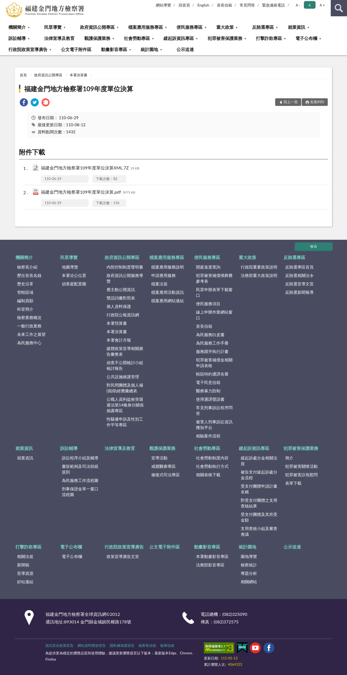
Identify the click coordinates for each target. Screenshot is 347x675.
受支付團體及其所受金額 (259, 517)
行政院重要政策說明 (259, 266)
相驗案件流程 (208, 435)
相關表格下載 (208, 474)
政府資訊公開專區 (97, 27)
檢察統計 (249, 564)
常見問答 (247, 5)
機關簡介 (17, 27)
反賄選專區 (263, 27)
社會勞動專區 (137, 38)
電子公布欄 (306, 38)
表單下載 (293, 483)
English (203, 5)
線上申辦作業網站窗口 (214, 315)
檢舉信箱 (167, 645)
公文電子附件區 (76, 49)
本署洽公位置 (74, 275)
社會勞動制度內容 (212, 457)
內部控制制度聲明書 (125, 266)
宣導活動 (159, 457)
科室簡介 (25, 309)
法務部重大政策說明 (259, 275)
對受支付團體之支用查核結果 (259, 503)
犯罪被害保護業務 (225, 38)
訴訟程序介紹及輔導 (80, 457)
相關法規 (25, 556)
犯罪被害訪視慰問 (301, 474)
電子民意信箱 (208, 382)
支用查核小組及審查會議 (259, 531)
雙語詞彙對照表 (121, 297)
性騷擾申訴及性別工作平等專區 (125, 422)
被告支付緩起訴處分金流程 (259, 474)
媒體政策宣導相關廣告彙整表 (125, 351)
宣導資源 (25, 573)
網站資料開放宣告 (92, 645)
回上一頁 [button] (291, 102)
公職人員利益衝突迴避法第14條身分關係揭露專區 (125, 405)
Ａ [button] (309, 5)
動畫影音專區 (114, 49)
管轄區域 (25, 292)
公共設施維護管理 (123, 376)
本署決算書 (78, 75)
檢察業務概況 (29, 317)
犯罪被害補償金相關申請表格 (214, 362)
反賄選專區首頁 (299, 266)
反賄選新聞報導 (299, 292)
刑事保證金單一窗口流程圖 (80, 491)
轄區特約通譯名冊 (212, 373)
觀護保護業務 (97, 38)
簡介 (289, 457)
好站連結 (25, 581)
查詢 (339, 8)
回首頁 (184, 5)
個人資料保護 (119, 306)
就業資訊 (296, 27)
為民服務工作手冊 (212, 342)
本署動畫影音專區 (212, 556)
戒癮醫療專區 (163, 466)
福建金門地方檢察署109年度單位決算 (78, 89)
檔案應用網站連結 (167, 300)
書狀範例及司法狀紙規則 (80, 469)
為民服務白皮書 (210, 334)
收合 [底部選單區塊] (313, 246)
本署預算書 (117, 323)
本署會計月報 (119, 340)
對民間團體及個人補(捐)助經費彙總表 (125, 388)
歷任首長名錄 (29, 275)
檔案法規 (159, 283)
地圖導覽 (70, 266)
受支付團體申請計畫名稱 (259, 489)
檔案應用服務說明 (167, 266)
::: (4, 4)
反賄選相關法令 (299, 275)
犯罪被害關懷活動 (301, 466)
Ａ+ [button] (322, 5)
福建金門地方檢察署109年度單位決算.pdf (88, 192)
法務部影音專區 (210, 564)
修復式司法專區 (165, 474)
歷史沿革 (25, 283)
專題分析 (249, 573)
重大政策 (225, 27)
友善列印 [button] (317, 102)
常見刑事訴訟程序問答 (214, 410)
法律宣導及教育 (59, 38)
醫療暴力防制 (208, 390)
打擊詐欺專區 (269, 38)
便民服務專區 (189, 27)
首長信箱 (224, 5)
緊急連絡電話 (273, 5)
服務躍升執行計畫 (212, 351)
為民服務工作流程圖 (80, 480)
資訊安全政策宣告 (59, 645)
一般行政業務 (29, 325)
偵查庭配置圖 (74, 283)
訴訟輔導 (17, 38)
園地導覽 (249, 556)
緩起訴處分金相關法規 (259, 460)
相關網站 (249, 581)
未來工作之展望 (31, 334)
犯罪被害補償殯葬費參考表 (214, 278)
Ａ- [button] (297, 5)
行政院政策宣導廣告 (27, 49)
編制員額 (25, 300)
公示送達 (185, 49)
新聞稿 (23, 564)
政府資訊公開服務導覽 (125, 278)
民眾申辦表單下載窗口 (214, 292)
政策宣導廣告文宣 (123, 556)
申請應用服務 (163, 275)
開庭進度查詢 (208, 266)
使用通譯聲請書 (210, 399)
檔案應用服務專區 (145, 27)
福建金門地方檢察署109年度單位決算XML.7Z (90, 168)
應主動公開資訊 (121, 289)
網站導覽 (163, 5)
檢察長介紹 (27, 266)
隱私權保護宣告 (122, 645)
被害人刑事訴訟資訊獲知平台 (214, 424)
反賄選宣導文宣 (299, 283)
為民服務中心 (29, 342)
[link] (24, 103)
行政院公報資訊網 (123, 314)
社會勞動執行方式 (212, 466)
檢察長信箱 (147, 645)
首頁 (23, 75)
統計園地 (149, 49)
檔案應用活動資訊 (167, 292)
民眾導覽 (53, 27)
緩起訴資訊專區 (178, 38)
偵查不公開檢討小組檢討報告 (125, 365)
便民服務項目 (208, 303)
